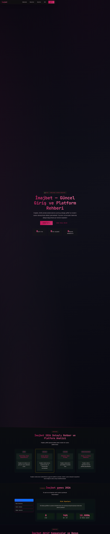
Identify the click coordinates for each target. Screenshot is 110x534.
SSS (45, 2)
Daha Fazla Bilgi (61, 223)
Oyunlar (39, 2)
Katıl (51, 2)
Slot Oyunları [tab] (19, 500)
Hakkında (24, 2)
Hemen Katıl (46, 223)
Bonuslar (32, 2)
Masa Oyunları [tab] (19, 503)
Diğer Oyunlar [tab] (19, 510)
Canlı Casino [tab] (19, 506)
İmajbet (4, 2)
